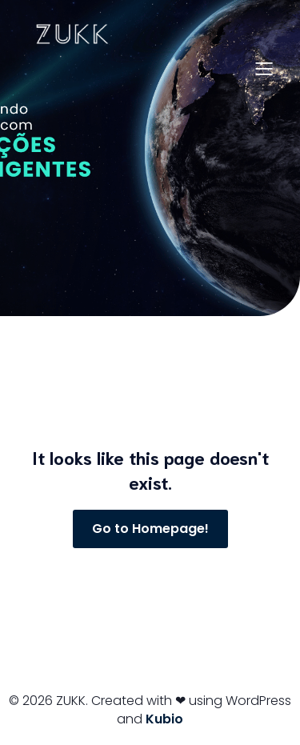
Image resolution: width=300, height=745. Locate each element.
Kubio (164, 719)
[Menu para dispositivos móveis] (264, 68)
